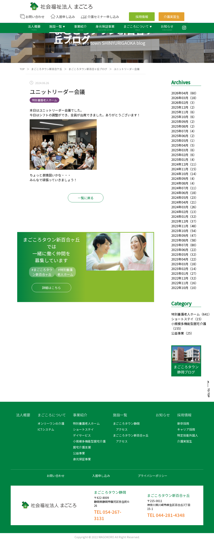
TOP (22, 69)
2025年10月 (179, 116)
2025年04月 (179, 145)
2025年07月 (179, 131)
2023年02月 (179, 268)
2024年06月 (179, 192)
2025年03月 (179, 150)
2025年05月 (179, 140)
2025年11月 (179, 112)
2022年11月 (179, 282)
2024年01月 (179, 216)
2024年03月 (179, 207)
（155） (177, 328)
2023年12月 (179, 221)
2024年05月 (179, 197)
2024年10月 (179, 173)
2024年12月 (179, 164)
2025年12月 (179, 107)
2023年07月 (179, 245)
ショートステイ (182, 318)
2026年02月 (179, 102)
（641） (205, 314)
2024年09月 (179, 178)
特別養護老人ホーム (185, 314)
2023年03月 (179, 263)
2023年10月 (179, 230)
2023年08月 (179, 240)
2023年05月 (179, 254)
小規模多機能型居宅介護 (188, 323)
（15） (198, 318)
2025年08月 (179, 126)
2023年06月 (179, 249)
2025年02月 (179, 154)
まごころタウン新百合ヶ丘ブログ (88, 69)
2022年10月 (179, 287)
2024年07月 (179, 188)
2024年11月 (179, 169)
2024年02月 (179, 211)
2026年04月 (179, 93)
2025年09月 (179, 121)
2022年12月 (179, 278)
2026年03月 (179, 97)
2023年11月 (179, 226)
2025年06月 (179, 135)
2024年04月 (179, 202)
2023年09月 (179, 235)
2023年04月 (179, 259)
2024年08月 (179, 183)
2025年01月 (179, 159)
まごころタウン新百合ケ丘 (46, 69)
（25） (189, 333)
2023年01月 (179, 273)
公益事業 (177, 333)
